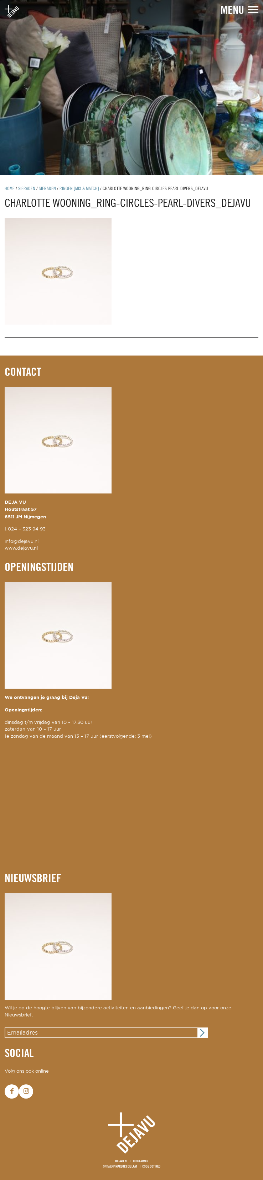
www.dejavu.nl (21, 548)
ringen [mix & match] (79, 189)
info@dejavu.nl (21, 541)
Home (10, 189)
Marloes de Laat (126, 1166)
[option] (131, 87)
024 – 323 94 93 (27, 529)
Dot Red (155, 1166)
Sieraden (26, 189)
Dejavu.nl (121, 1161)
